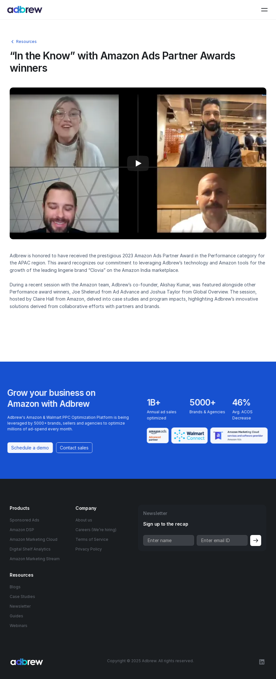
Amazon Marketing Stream (35, 558)
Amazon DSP (22, 529)
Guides (16, 615)
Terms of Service (91, 539)
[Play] (138, 163)
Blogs (15, 586)
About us (83, 520)
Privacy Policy (88, 549)
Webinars (18, 625)
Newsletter (20, 606)
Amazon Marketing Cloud (33, 539)
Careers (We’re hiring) (95, 529)
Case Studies (22, 596)
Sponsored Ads (24, 520)
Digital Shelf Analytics (30, 549)
